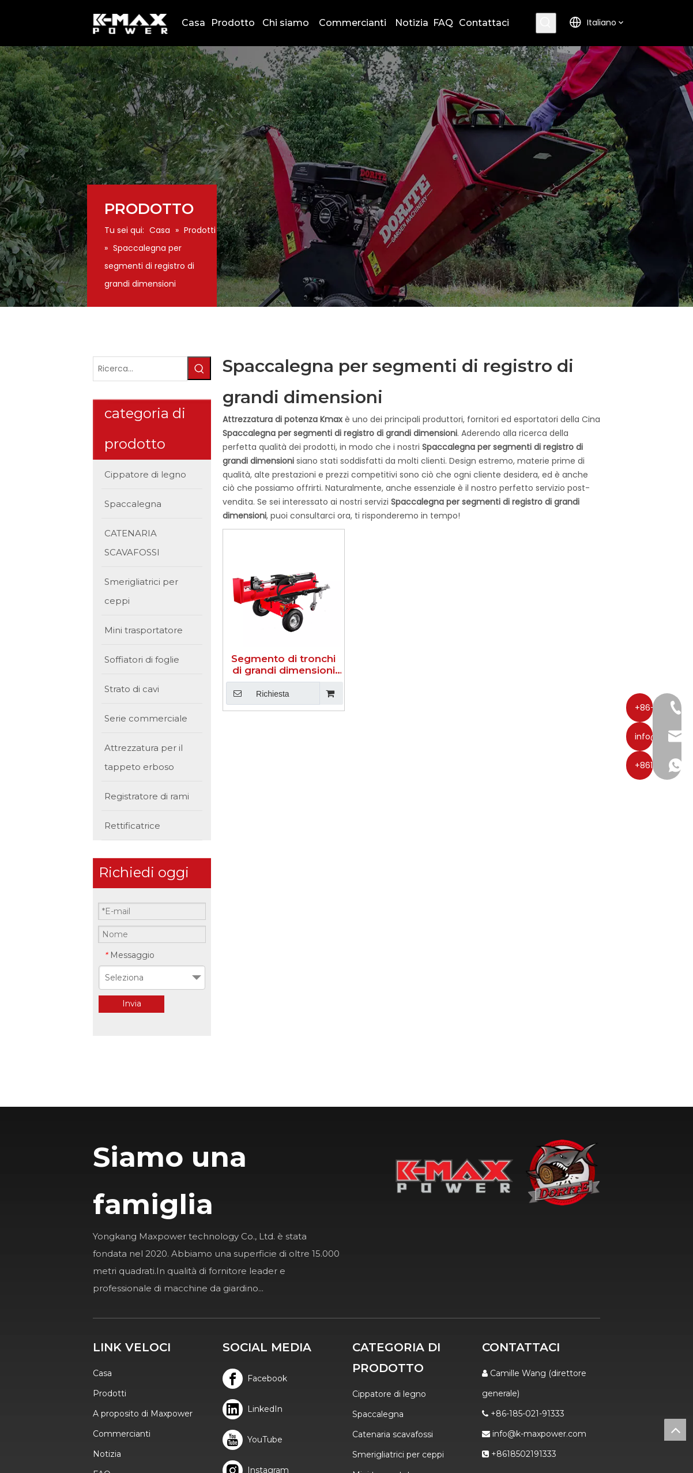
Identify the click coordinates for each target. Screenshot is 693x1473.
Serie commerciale (390, 1370)
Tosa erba (371, 1350)
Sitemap (538, 1435)
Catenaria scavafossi (392, 1269)
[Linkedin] (223, 1244)
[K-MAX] (481, 1078)
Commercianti (57, 1269)
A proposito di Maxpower (79, 1248)
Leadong (496, 1435)
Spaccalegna (378, 1249)
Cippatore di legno (389, 1229)
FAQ (38, 1309)
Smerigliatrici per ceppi (398, 1289)
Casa (38, 1208)
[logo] (616, 1075)
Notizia (43, 1289)
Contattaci (50, 1329)
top (675, 1430)
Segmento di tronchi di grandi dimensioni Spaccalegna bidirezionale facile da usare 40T (267, 665)
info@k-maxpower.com (572, 1248)
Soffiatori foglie (382, 1330)
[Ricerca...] (92, 351)
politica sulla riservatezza (78, 1349)
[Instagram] (223, 1305)
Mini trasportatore (388, 1310)
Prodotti (45, 1228)
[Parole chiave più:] (599, 23)
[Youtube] (223, 1275)
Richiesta (233, 693)
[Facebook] (223, 1214)
